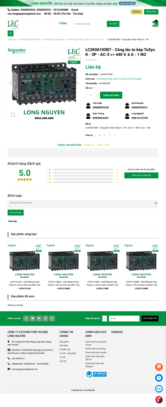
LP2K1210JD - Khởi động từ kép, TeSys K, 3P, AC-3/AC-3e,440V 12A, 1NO (25, 285)
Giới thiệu (63, 345)
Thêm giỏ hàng (111, 95)
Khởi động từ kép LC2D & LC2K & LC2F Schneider (119, 79)
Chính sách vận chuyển (96, 352)
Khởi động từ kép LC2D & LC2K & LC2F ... (86, 39)
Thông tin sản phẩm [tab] (69, 145)
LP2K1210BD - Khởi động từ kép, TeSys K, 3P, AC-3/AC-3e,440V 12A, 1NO (103, 285)
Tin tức (62, 357)
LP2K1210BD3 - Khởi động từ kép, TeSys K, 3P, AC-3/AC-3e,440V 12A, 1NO (64, 285)
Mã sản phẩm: (92, 74)
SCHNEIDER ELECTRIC (30, 39)
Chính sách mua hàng (95, 348)
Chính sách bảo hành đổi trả (95, 358)
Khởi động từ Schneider (54, 39)
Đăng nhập (151, 11)
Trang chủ (12, 39)
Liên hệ (62, 361)
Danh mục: (90, 79)
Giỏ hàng (155, 23)
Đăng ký (136, 11)
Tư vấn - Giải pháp (67, 353)
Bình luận (103, 145)
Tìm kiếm (113, 24)
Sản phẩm (64, 342)
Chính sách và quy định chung (96, 343)
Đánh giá (89, 145)
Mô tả (88, 124)
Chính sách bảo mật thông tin (94, 365)
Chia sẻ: (89, 135)
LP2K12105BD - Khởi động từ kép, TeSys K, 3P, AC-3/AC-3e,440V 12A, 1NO (141, 285)
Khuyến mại (64, 349)
